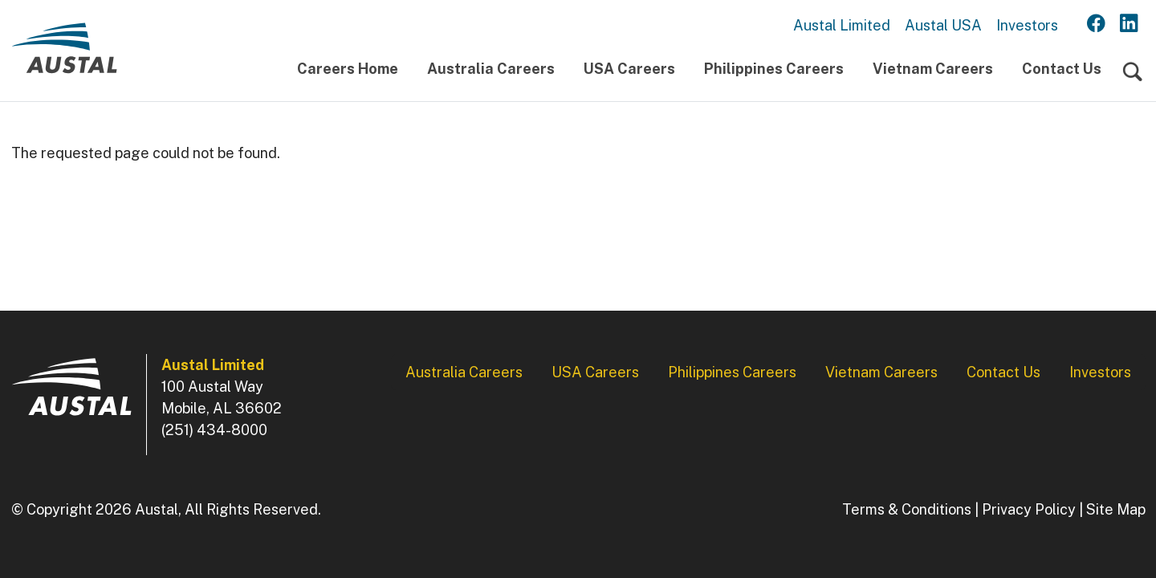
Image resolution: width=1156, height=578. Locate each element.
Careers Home (347, 68)
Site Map (1116, 509)
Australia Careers (491, 68)
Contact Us (1061, 68)
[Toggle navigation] (1132, 72)
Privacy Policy (1029, 509)
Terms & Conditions (906, 509)
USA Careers (629, 68)
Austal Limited (841, 25)
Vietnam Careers (933, 68)
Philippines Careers (774, 68)
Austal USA (943, 25)
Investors (1027, 25)
